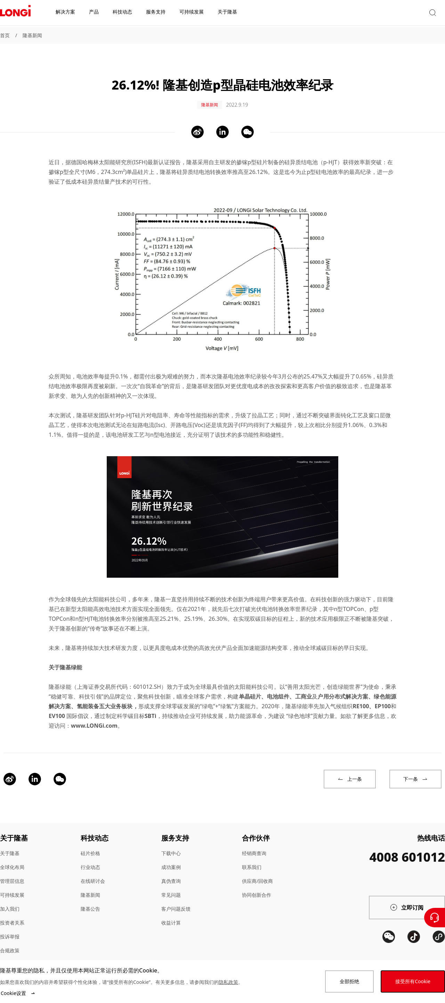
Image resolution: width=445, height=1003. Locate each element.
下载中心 (171, 843)
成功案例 (171, 857)
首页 (5, 35)
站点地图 (9, 954)
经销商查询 (254, 843)
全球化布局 (12, 857)
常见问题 (171, 885)
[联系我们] (434, 917)
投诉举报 (9, 926)
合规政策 (9, 940)
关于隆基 (9, 843)
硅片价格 (90, 843)
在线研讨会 (93, 871)
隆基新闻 (32, 35)
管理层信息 (12, 871)
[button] (381, 13)
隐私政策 (228, 982)
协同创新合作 (256, 885)
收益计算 (171, 913)
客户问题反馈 (176, 899)
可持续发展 (12, 885)
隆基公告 (90, 899)
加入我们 (9, 899)
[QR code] (388, 952)
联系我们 (251, 857)
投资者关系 (12, 913)
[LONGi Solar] (15, 13)
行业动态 (90, 857)
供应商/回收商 (257, 871)
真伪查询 (171, 871)
